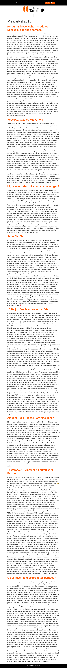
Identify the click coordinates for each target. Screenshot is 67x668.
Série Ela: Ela (15, 236)
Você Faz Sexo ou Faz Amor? (25, 119)
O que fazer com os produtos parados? (31, 577)
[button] (17, 2)
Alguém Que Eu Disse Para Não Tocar (30, 418)
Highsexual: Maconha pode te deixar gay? (33, 186)
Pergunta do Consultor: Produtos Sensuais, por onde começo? (27, 28)
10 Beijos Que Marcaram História (27, 309)
